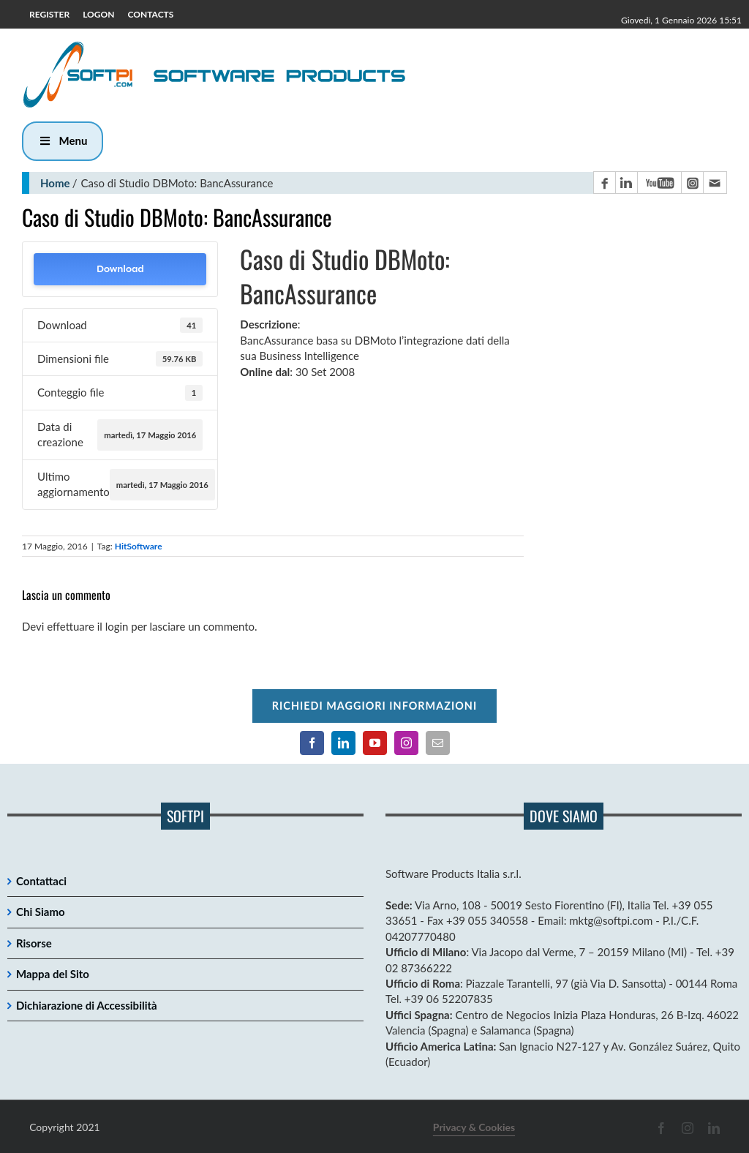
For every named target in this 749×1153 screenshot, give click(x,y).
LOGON (98, 14)
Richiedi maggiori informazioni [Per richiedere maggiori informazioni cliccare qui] (374, 705)
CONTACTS (151, 14)
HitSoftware (138, 546)
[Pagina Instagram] (692, 182)
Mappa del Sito (52, 973)
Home (55, 182)
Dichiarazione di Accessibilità (86, 1005)
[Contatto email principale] (714, 182)
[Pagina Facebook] (604, 182)
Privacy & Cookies (474, 1127)
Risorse (34, 943)
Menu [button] (62, 140)
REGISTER (49, 14)
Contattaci (41, 880)
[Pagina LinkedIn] (626, 182)
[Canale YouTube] (659, 182)
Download (120, 269)
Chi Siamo (40, 911)
